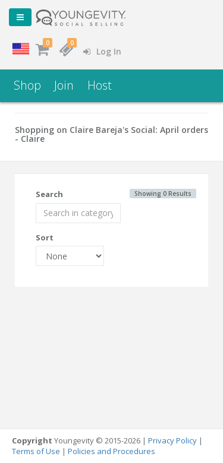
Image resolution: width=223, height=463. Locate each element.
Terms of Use (36, 451)
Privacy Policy (172, 440)
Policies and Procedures (111, 451)
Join (64, 85)
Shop (27, 85)
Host (99, 85)
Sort (45, 237)
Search (49, 194)
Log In (102, 51)
